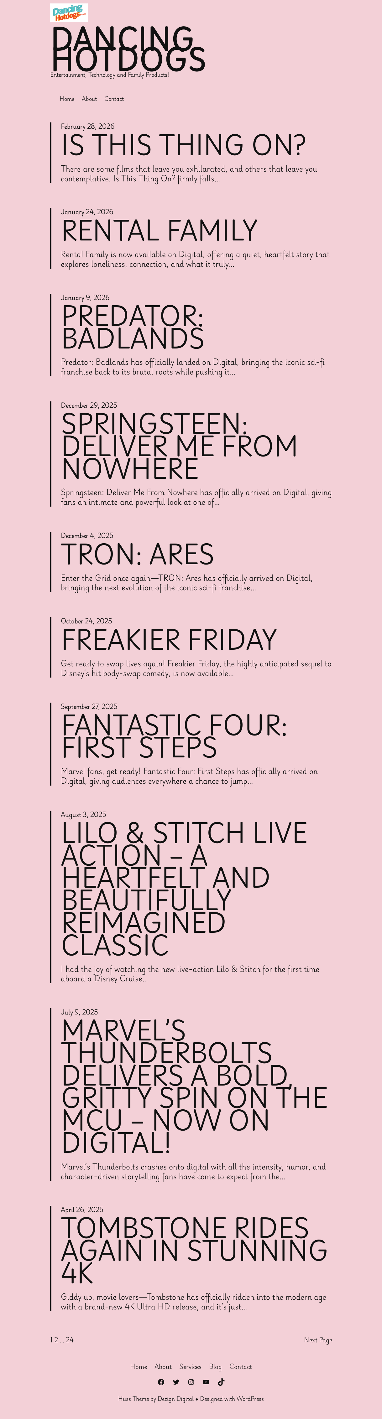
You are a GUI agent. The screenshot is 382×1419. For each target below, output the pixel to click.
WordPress (250, 1398)
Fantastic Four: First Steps (175, 735)
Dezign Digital (176, 1398)
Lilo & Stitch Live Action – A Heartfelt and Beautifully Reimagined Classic (184, 888)
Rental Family (159, 229)
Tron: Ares (138, 553)
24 (70, 1340)
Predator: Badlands (133, 326)
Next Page (318, 1340)
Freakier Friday (169, 638)
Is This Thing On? (183, 144)
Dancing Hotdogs (128, 49)
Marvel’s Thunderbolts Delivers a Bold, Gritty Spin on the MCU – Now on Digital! (195, 1086)
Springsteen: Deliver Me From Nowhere (180, 445)
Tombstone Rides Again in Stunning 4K (195, 1250)
